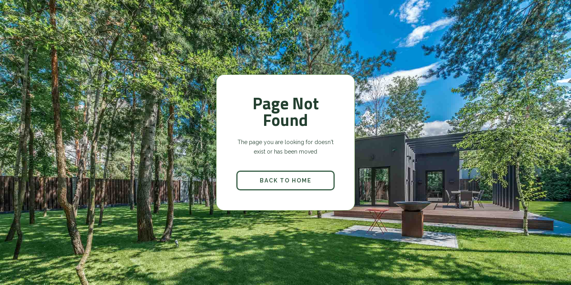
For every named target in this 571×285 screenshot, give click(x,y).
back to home (286, 180)
